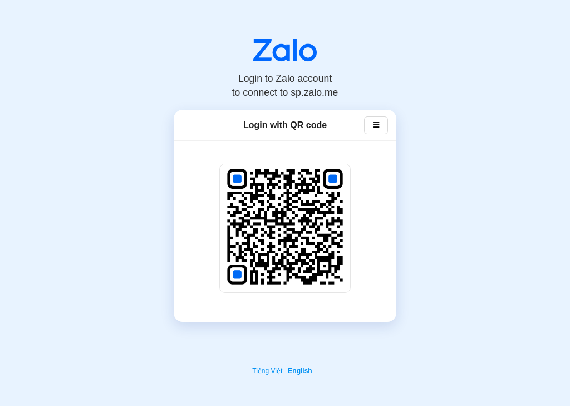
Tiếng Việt (267, 371)
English (300, 371)
